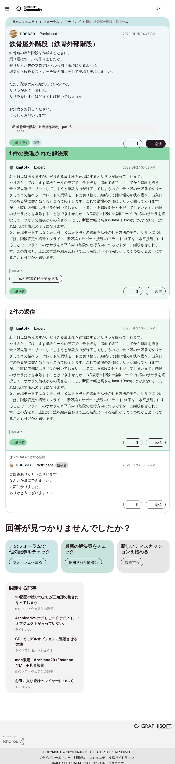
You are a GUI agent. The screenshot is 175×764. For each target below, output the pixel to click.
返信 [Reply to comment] (158, 291)
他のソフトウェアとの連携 (34, 608)
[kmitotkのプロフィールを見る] (22, 167)
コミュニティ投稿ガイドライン (111, 757)
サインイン (168, 9)
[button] (128, 144)
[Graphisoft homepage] (153, 727)
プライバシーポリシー (55, 757)
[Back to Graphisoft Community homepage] (30, 8)
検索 (144, 8)
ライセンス (23, 629)
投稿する (132, 562)
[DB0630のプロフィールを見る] (27, 34)
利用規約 (80, 757)
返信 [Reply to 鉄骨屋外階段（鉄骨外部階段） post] (158, 144)
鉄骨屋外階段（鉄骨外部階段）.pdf (41, 127)
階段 (36, 142)
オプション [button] (163, 21)
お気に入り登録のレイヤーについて (44, 680)
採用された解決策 (83, 562)
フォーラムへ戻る (27, 562)
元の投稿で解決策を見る (38, 278)
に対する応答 (29, 457)
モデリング (23, 687)
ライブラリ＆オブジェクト (34, 650)
